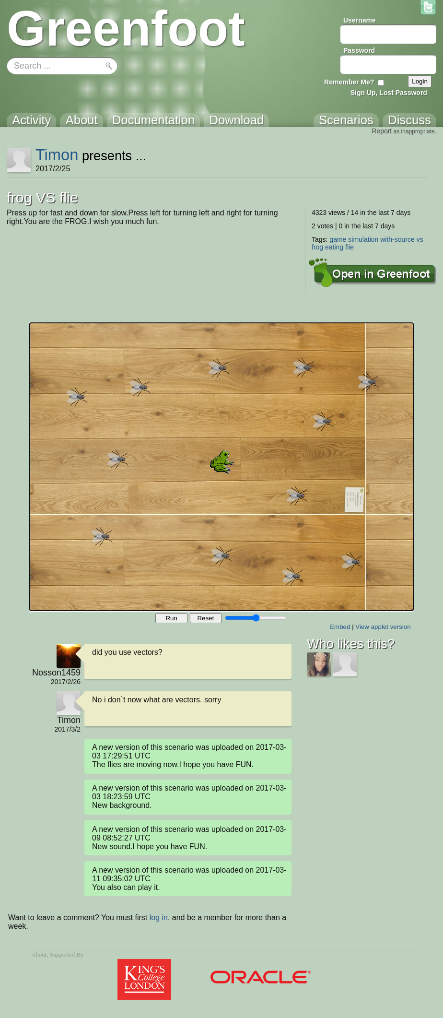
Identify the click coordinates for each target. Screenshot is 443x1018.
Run (171, 618)
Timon (56, 155)
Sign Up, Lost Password (388, 92)
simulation (363, 239)
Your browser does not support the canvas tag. (221, 467)
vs (420, 239)
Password (359, 50)
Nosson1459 (56, 672)
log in (159, 917)
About (39, 954)
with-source (397, 239)
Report (382, 131)
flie (349, 247)
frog (317, 247)
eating (334, 247)
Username (359, 20)
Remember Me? (349, 82)
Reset (205, 618)
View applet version (382, 626)
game (337, 239)
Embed (340, 626)
